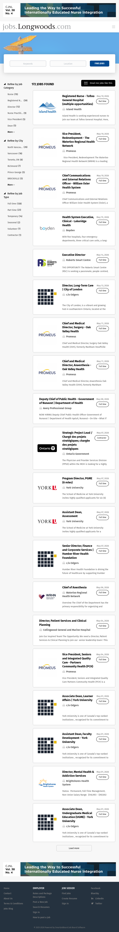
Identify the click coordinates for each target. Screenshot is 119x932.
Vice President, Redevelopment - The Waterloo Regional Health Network (78, 140)
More (10, 132)
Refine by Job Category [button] (13, 86)
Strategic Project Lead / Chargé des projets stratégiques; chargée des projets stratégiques (77, 441)
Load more (74, 848)
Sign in (36, 912)
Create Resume (69, 898)
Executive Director (73, 255)
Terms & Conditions (13, 903)
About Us (8, 898)
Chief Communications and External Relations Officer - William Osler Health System (76, 181)
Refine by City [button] (15, 140)
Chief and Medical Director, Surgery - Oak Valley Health (76, 327)
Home (6, 888)
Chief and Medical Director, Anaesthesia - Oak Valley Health (76, 365)
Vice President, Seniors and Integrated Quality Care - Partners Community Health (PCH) (77, 660)
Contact (7, 893)
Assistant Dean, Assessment (72, 514)
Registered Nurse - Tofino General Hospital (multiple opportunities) (78, 100)
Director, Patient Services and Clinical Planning (62, 623)
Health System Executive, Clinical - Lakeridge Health (78, 221)
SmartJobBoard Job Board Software (70, 927)
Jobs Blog (8, 908)
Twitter (98, 903)
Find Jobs (99, 63)
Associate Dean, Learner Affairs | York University (77, 698)
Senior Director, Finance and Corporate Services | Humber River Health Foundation (78, 552)
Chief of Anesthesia (74, 587)
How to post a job (41, 917)
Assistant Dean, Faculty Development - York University (77, 738)
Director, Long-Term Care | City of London (77, 287)
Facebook (95, 888)
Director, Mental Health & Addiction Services (78, 774)
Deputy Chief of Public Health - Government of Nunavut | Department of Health (66, 401)
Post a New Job (40, 902)
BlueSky (95, 893)
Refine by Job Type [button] (13, 195)
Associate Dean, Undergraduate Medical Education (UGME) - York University (77, 815)
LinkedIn (99, 898)
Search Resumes (41, 907)
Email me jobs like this (100, 83)
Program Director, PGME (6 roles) (77, 480)
